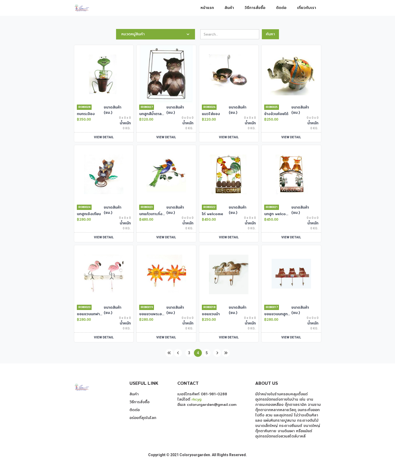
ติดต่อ (281, 8)
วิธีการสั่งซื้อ (255, 8)
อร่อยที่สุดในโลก (142, 418)
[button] (155, 34)
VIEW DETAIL (104, 137)
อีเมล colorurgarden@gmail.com (207, 404)
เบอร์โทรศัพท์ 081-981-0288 (202, 394)
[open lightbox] (104, 74)
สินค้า (229, 8)
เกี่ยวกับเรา (306, 8)
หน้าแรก (207, 8)
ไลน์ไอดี (189, 399)
